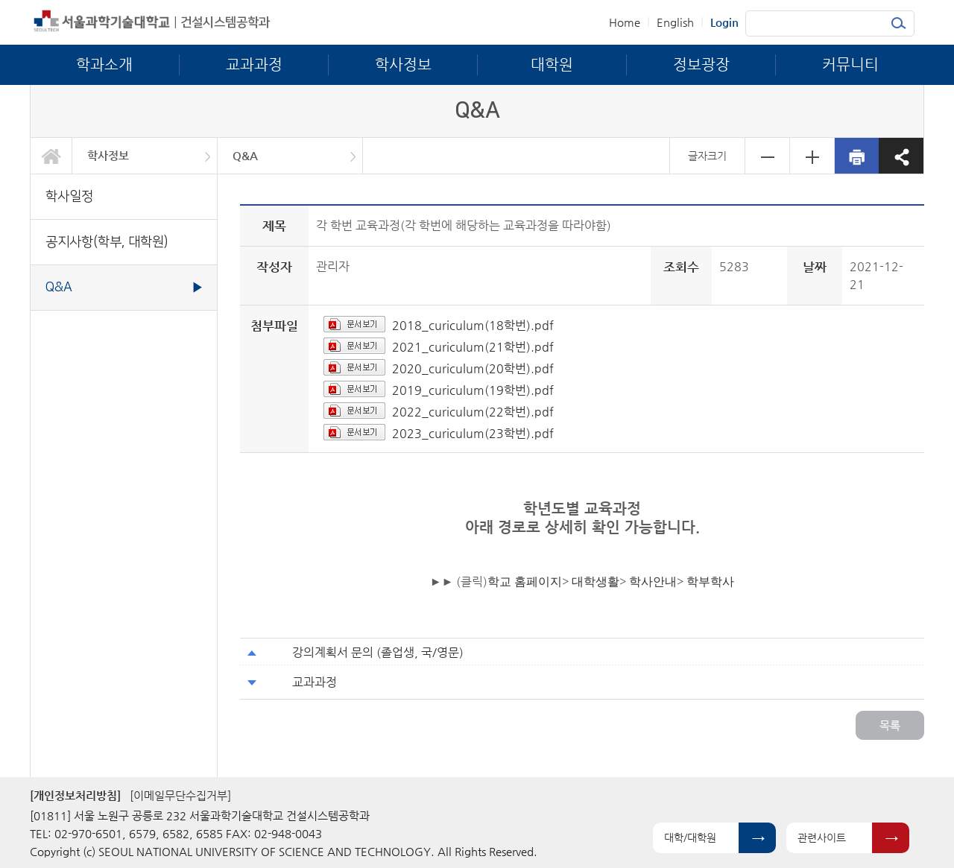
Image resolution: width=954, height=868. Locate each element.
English (675, 22)
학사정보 (108, 155)
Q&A (245, 155)
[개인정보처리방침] (75, 795)
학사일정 (69, 196)
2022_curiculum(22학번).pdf (473, 412)
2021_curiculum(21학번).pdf (473, 347)
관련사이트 (821, 837)
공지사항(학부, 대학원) (106, 242)
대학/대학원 (690, 837)
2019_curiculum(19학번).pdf (473, 390)
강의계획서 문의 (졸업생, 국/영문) (378, 652)
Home (624, 22)
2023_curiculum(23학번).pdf (473, 433)
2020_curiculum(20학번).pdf (473, 368)
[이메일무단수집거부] (180, 795)
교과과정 (314, 682)
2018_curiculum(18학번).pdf (473, 325)
